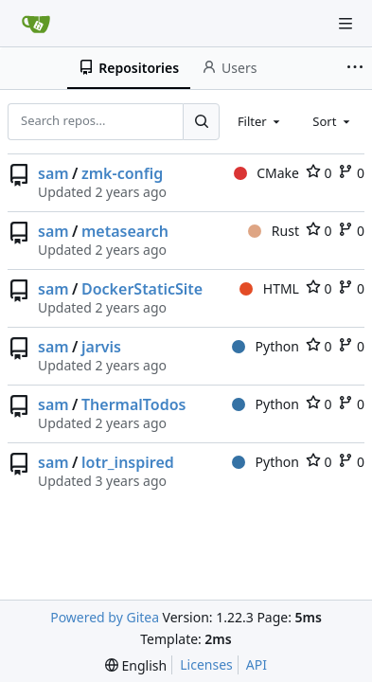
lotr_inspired (127, 462)
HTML (269, 288)
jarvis (101, 346)
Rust (273, 231)
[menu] (136, 665)
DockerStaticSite (142, 288)
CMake (266, 173)
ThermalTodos (133, 404)
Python (265, 346)
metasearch (124, 231)
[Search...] (201, 121)
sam (53, 173)
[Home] (35, 24)
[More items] (357, 68)
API (256, 664)
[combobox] (260, 121)
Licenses (206, 664)
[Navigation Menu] (345, 24)
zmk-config (122, 173)
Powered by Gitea (104, 617)
